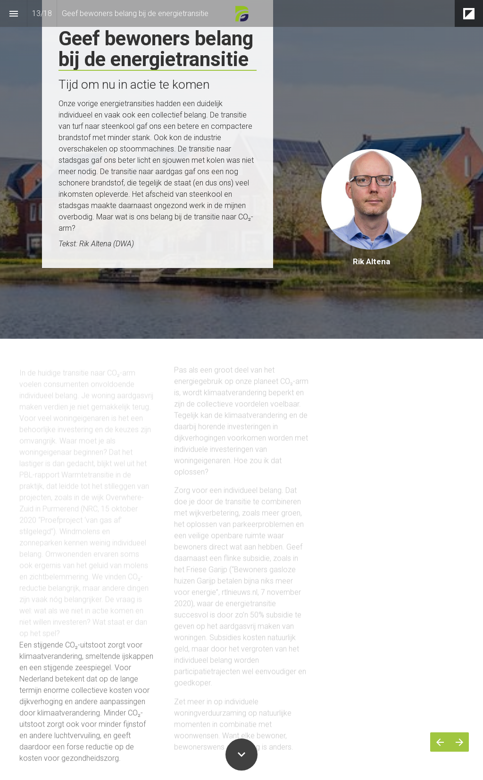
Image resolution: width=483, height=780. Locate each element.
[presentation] (241, 169)
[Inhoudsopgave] (13, 13)
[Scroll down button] (241, 754)
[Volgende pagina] (459, 742)
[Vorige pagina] (440, 742)
